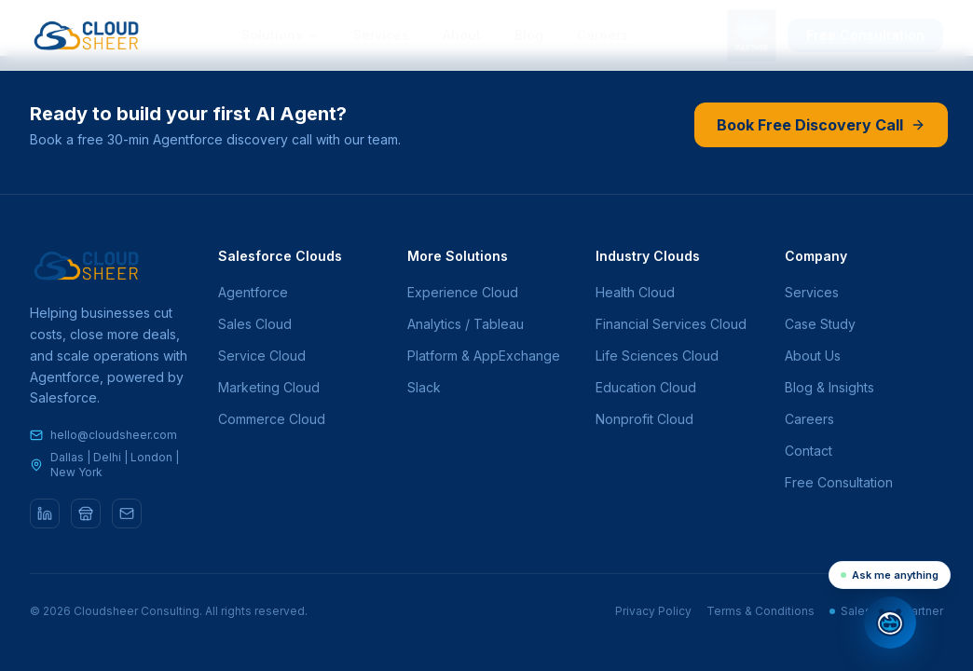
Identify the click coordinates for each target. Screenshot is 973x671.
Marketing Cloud (269, 387)
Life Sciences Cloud (657, 355)
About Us (813, 355)
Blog (528, 35)
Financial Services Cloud (671, 324)
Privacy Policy (653, 611)
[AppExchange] (86, 513)
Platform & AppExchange (483, 355)
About (462, 35)
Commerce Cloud (271, 419)
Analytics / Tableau (465, 324)
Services (381, 35)
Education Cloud (646, 387)
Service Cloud (262, 355)
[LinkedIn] (45, 513)
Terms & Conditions (760, 611)
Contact (808, 451)
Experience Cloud (462, 292)
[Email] (127, 513)
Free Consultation (865, 35)
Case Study (820, 324)
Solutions (280, 35)
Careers (602, 35)
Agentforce (253, 292)
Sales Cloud (255, 324)
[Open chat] (890, 622)
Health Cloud (635, 292)
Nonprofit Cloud (644, 419)
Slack (424, 387)
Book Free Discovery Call (820, 125)
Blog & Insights (829, 387)
